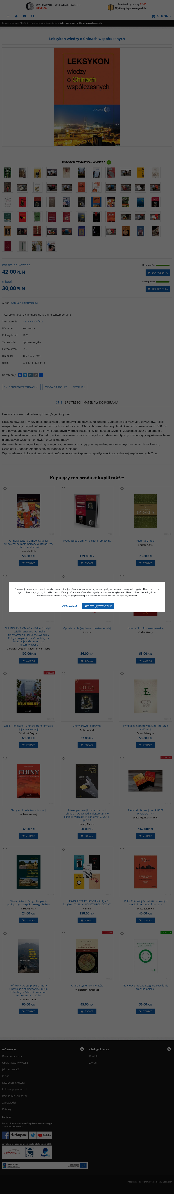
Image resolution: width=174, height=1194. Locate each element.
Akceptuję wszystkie (98, 606)
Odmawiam (69, 606)
